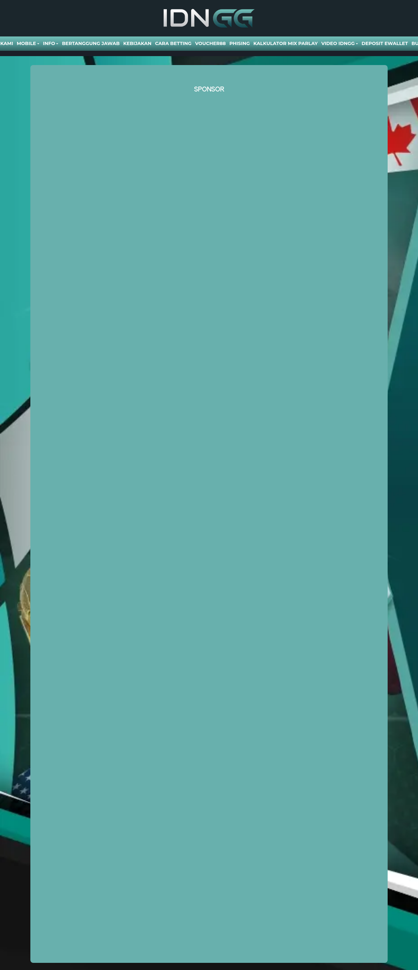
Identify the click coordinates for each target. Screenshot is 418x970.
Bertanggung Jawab (90, 43)
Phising (239, 43)
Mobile (26, 43)
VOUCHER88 (210, 43)
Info (49, 43)
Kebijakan (137, 43)
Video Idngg (337, 43)
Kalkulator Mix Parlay (285, 43)
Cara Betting (173, 43)
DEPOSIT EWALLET (385, 43)
